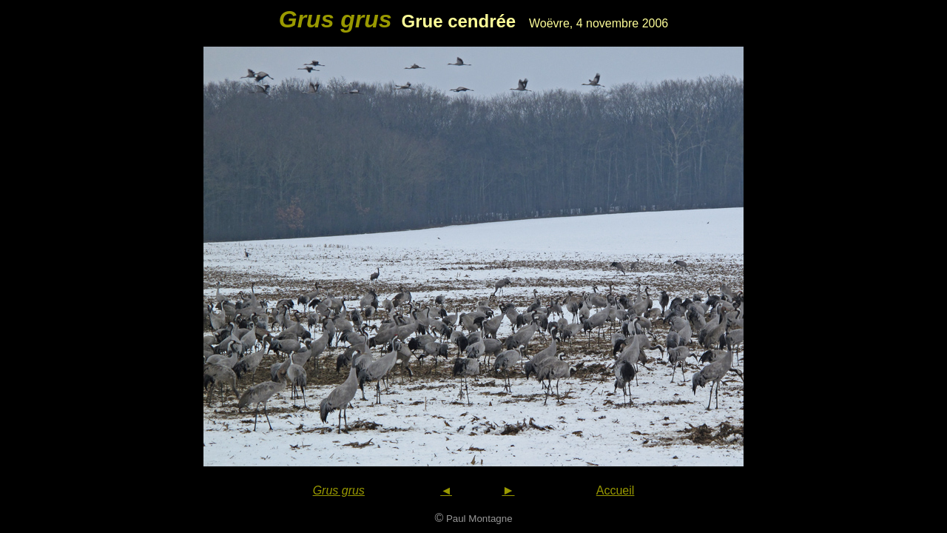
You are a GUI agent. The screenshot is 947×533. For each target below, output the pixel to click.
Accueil (615, 490)
